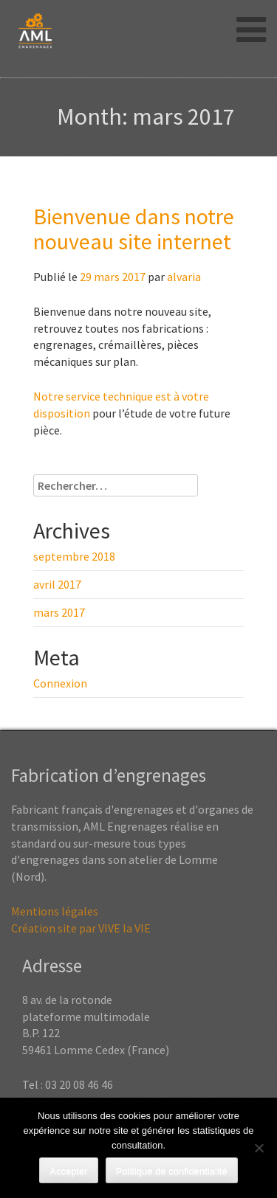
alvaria (184, 276)
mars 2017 (59, 612)
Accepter (68, 1171)
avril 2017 (57, 584)
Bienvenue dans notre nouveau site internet (133, 228)
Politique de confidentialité (172, 1171)
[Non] (258, 1147)
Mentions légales (54, 911)
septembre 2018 (74, 556)
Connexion (60, 683)
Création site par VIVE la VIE (81, 928)
